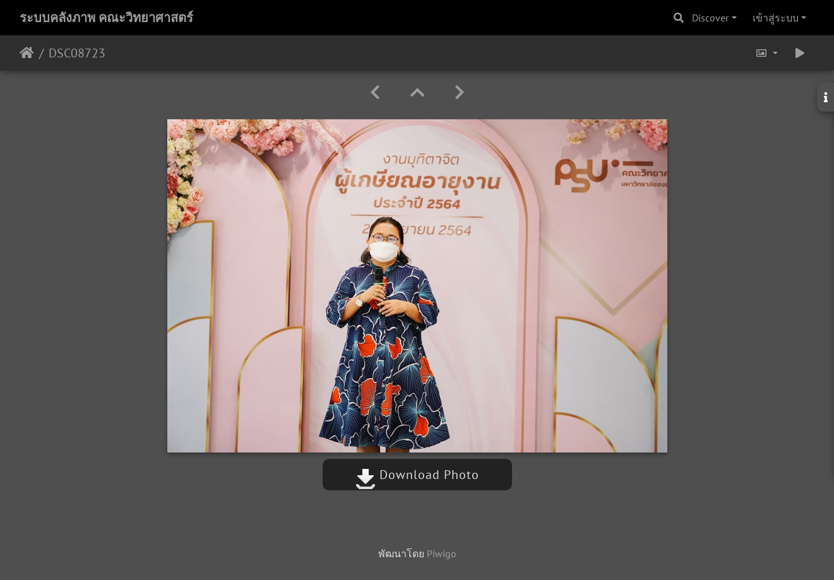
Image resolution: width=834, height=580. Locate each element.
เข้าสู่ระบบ (776, 17)
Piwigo (441, 553)
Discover (710, 17)
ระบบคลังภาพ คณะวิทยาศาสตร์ (106, 17)
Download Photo (417, 474)
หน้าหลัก (27, 53)
